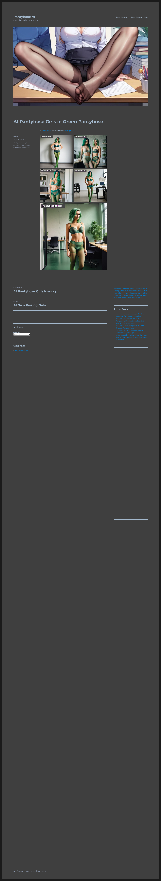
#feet (116, 288)
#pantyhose (122, 288)
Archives (16, 332)
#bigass (125, 293)
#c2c (136, 293)
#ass (120, 295)
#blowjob (139, 298)
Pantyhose (47, 130)
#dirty (120, 293)
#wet (129, 298)
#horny (124, 298)
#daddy (131, 293)
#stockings (131, 288)
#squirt (138, 288)
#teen (135, 291)
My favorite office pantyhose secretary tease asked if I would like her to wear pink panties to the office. (131, 337)
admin (15, 136)
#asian (125, 291)
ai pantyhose (25, 143)
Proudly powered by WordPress (36, 871)
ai (14, 143)
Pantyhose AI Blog (139, 17)
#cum (140, 293)
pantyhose (26, 147)
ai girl (17, 143)
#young (140, 291)
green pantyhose (19, 145)
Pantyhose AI (24, 17)
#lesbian (126, 295)
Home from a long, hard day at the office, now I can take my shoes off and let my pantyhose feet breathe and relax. (130, 316)
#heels (137, 295)
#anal (143, 288)
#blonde (118, 298)
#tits (133, 298)
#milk (131, 291)
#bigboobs (119, 291)
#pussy (132, 295)
